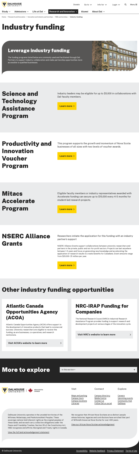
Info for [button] (100, 5)
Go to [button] (86, 5)
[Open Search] (125, 5)
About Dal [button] (97, 11)
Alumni (84, 11)
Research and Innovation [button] (62, 11)
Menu (133, 5)
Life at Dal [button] (38, 11)
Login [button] (114, 5)
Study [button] (5, 11)
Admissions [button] (20, 11)
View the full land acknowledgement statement (28, 432)
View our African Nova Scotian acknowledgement (92, 424)
